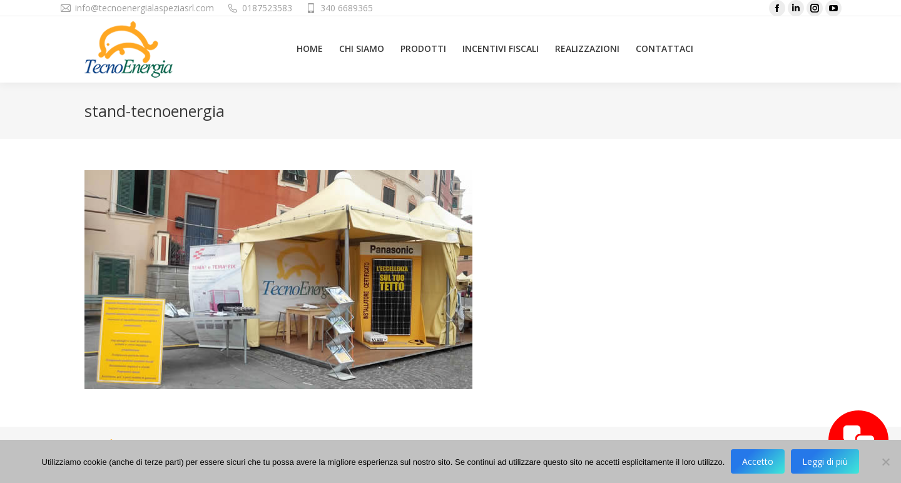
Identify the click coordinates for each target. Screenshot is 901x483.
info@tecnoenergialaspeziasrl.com (144, 8)
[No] (885, 461)
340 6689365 (346, 8)
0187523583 (267, 8)
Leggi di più (825, 461)
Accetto (757, 461)
